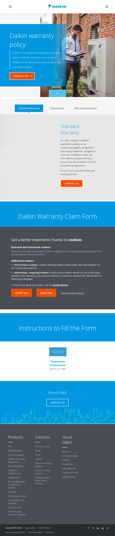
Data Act (49, 532)
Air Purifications (15, 466)
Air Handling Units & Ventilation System (16, 484)
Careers (65, 460)
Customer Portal (70, 472)
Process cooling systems (42, 472)
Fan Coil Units (14, 507)
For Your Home (42, 446)
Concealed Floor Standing (16, 502)
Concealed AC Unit (17, 496)
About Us (66, 451)
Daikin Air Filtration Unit (14, 472)
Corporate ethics (35, 532)
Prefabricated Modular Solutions (17, 513)
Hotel (37, 454)
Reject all (46, 292)
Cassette (12, 491)
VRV (10, 446)
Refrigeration (14, 477)
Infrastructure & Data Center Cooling (42, 480)
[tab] (29, 108)
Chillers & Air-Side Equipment (16, 460)
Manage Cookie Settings (72, 292)
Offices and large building (43, 465)
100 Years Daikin (70, 455)
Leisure (38, 459)
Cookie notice (44, 527)
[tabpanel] (57, 157)
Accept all (21, 292)
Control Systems (16, 454)
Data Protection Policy (15, 532)
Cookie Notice (60, 284)
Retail (37, 450)
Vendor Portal (68, 476)
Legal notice (30, 527)
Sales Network (69, 468)
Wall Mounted (15, 450)
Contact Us (67, 464)
